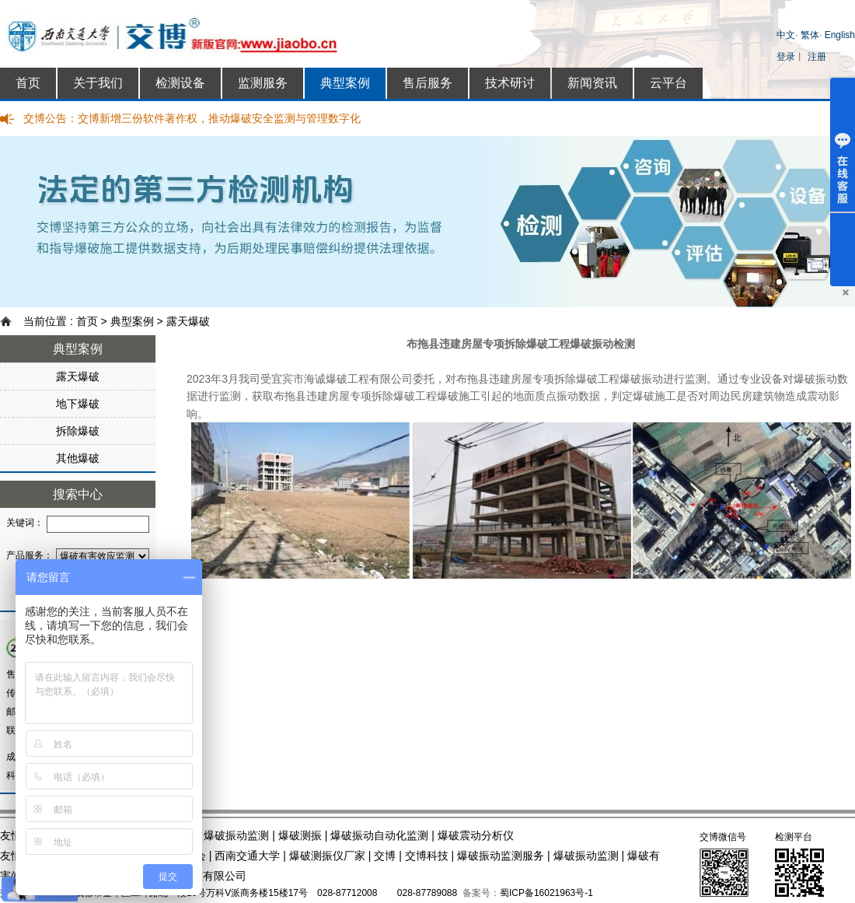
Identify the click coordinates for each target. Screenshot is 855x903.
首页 (28, 82)
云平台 (668, 82)
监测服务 (263, 82)
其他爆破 (77, 458)
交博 (385, 855)
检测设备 (180, 82)
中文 (785, 35)
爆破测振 (300, 835)
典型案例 (345, 82)
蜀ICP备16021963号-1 (546, 892)
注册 (817, 56)
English (840, 35)
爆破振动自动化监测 (379, 835)
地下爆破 (77, 403)
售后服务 (427, 82)
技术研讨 (510, 82)
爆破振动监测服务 (500, 855)
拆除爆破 (77, 431)
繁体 (810, 35)
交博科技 (426, 855)
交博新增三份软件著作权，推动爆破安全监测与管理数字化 (219, 118)
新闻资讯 (592, 82)
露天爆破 (188, 321)
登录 (785, 56)
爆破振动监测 (236, 835)
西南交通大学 (247, 855)
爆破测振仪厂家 (327, 855)
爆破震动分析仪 (476, 835)
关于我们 (98, 82)
